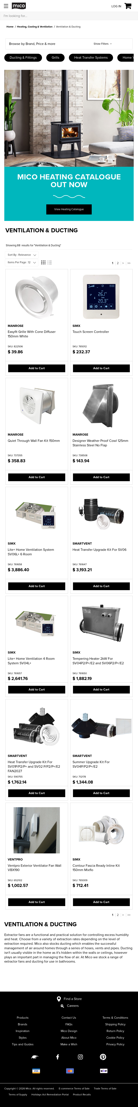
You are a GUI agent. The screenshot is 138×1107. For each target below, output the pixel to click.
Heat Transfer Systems (91, 57)
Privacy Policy (115, 1044)
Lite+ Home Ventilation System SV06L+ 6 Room (31, 552)
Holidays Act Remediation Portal (50, 1094)
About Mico (68, 1038)
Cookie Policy (115, 1038)
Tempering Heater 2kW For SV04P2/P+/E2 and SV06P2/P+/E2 (98, 661)
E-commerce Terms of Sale (74, 1088)
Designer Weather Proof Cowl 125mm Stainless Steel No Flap (100, 443)
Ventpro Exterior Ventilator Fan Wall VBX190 (34, 868)
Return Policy (115, 1031)
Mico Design (69, 1031)
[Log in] (113, 6)
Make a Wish (68, 1044)
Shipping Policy (115, 1024)
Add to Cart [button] (37, 368)
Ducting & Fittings (23, 57)
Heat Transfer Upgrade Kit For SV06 (99, 550)
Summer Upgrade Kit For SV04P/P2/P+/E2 (91, 764)
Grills (55, 57)
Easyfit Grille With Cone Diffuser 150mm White (32, 334)
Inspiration (22, 1031)
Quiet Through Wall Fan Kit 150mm (34, 441)
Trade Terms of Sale (105, 1088)
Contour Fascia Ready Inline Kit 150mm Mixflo (96, 868)
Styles (23, 1038)
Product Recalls (82, 1094)
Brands (22, 1024)
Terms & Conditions (115, 1018)
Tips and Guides (23, 1044)
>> (128, 263)
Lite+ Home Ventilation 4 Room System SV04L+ (31, 661)
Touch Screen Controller (91, 332)
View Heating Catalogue (69, 209)
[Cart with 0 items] (130, 6)
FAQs (69, 1024)
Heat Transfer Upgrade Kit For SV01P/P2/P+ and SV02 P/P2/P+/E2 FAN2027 (34, 766)
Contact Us (69, 1018)
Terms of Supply (18, 1094)
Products (23, 1018)
